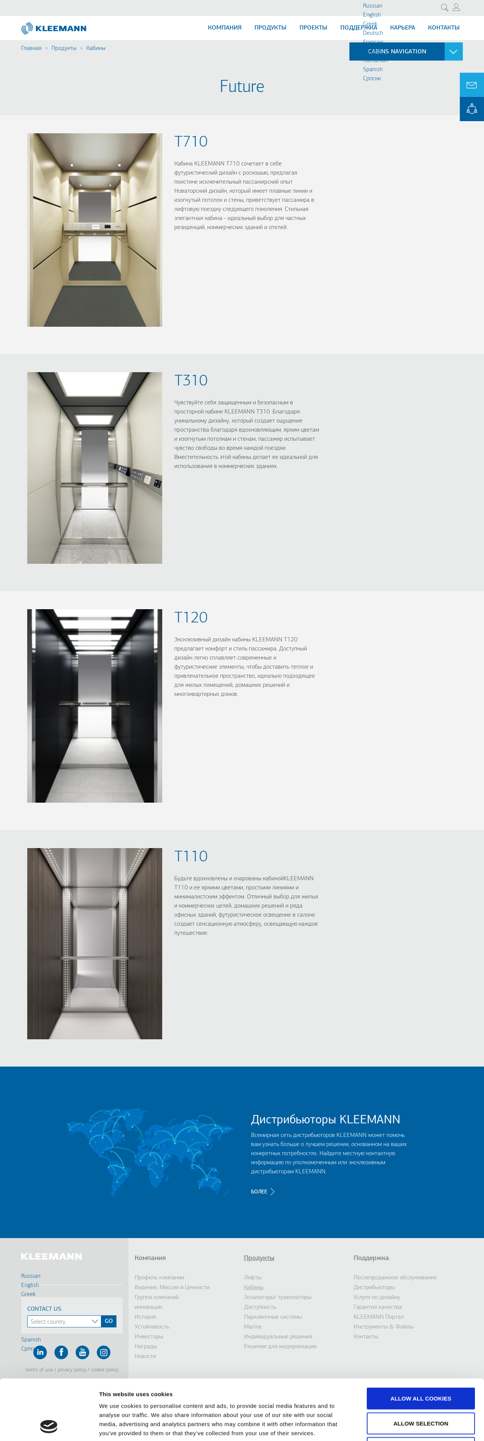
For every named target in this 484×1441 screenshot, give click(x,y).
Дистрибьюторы (374, 1288)
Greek (370, 24)
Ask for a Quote (472, 85)
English (372, 15)
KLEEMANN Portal (472, 109)
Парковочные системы (273, 1317)
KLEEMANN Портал (379, 1317)
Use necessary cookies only (420, 1391)
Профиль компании (159, 1278)
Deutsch (373, 33)
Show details (396, 1426)
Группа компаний (156, 1297)
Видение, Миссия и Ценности (172, 1288)
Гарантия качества (378, 1307)
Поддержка (358, 28)
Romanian (375, 61)
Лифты (252, 1278)
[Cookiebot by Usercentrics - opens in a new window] (49, 1426)
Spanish (373, 70)
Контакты (444, 28)
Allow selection (421, 1366)
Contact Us (44, 1309)
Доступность (260, 1307)
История (145, 1317)
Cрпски (372, 79)
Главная (31, 48)
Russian (372, 6)
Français (373, 42)
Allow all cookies (421, 1341)
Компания (225, 28)
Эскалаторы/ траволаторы (277, 1297)
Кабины (95, 48)
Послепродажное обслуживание (395, 1278)
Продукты (270, 28)
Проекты (313, 28)
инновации (148, 1307)
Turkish (372, 51)
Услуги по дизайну (377, 1297)
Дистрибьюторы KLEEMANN (325, 1120)
